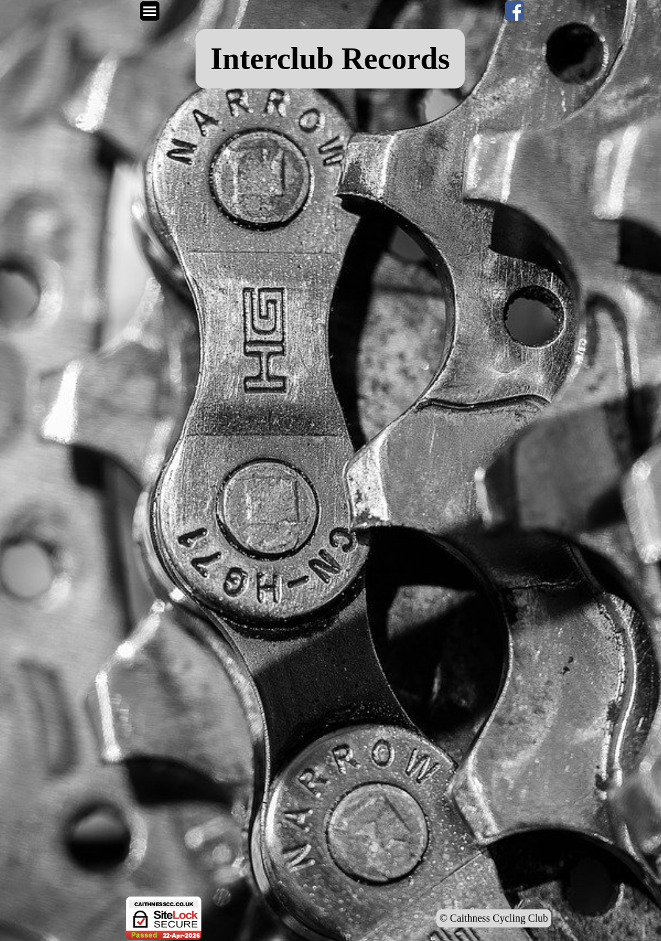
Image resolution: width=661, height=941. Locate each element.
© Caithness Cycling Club (494, 918)
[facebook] (514, 11)
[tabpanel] (330, 59)
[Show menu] (149, 11)
